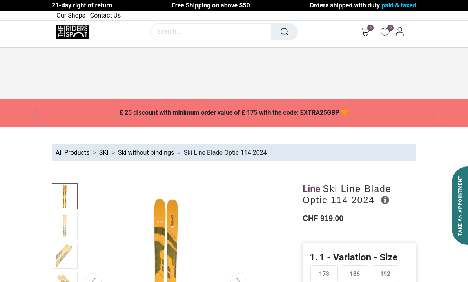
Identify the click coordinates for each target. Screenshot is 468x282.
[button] (385, 199)
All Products (72, 152)
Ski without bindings (146, 152)
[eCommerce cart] (365, 31)
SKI (104, 152)
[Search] (284, 32)
